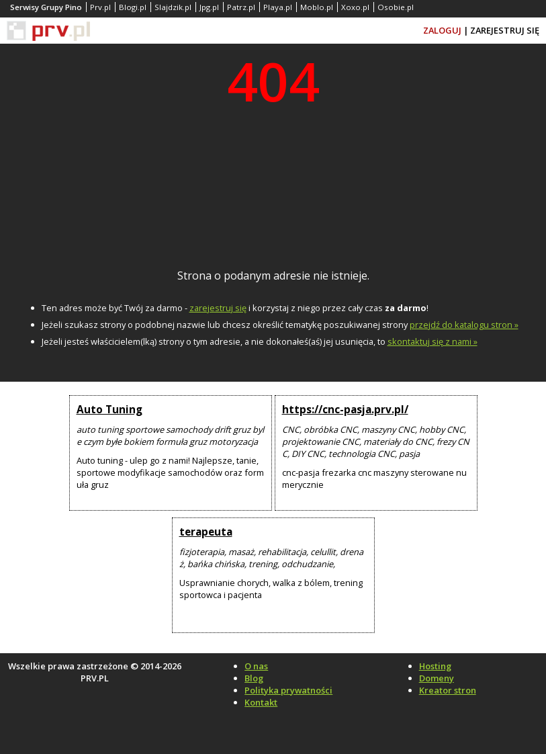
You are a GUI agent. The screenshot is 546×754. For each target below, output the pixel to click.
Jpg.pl (209, 7)
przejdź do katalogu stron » (464, 325)
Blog (253, 678)
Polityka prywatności (288, 690)
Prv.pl (100, 7)
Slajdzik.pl (172, 7)
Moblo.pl (316, 7)
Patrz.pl (241, 7)
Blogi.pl (132, 7)
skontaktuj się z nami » (432, 341)
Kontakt (260, 702)
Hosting (435, 666)
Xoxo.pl (355, 7)
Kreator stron (447, 690)
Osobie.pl (395, 7)
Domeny (436, 678)
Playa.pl (277, 7)
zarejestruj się (217, 308)
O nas (256, 666)
